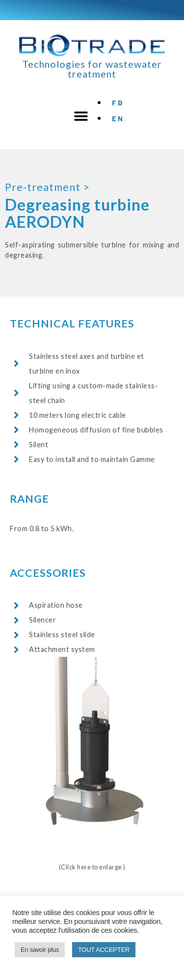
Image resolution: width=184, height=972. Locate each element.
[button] (81, 117)
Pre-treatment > (47, 187)
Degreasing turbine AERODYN (77, 213)
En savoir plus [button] (40, 949)
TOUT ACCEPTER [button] (104, 949)
